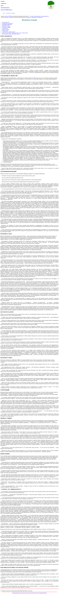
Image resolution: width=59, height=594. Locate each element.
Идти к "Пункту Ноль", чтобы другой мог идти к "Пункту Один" (15, 32)
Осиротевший (5, 28)
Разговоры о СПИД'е (6, 27)
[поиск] (21, 13)
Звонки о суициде (5, 29)
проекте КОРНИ (8, 16)
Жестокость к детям (6, 26)
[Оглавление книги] (34, 592)
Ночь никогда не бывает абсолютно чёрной (10, 33)
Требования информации (7, 24)
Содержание (3, 3)
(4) (32, 77)
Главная (2, 1)
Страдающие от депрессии (7, 23)
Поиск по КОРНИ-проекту (6, 9)
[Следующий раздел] (42, 592)
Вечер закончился (5, 22)
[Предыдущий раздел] (16, 592)
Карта (2, 5)
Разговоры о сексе (5, 25)
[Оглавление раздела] (25, 592)
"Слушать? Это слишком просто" (8, 31)
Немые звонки (5, 30)
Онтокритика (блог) (5, 7)
